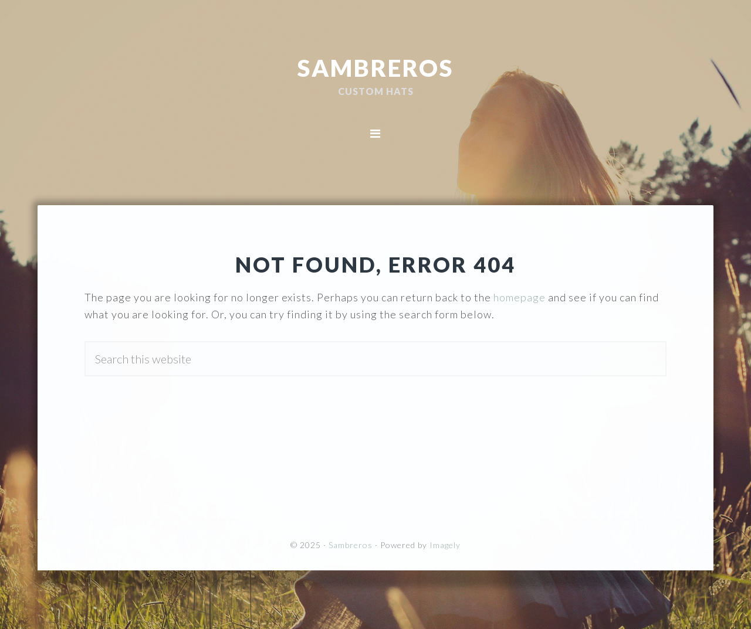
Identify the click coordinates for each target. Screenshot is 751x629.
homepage (519, 297)
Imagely (445, 545)
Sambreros (375, 67)
